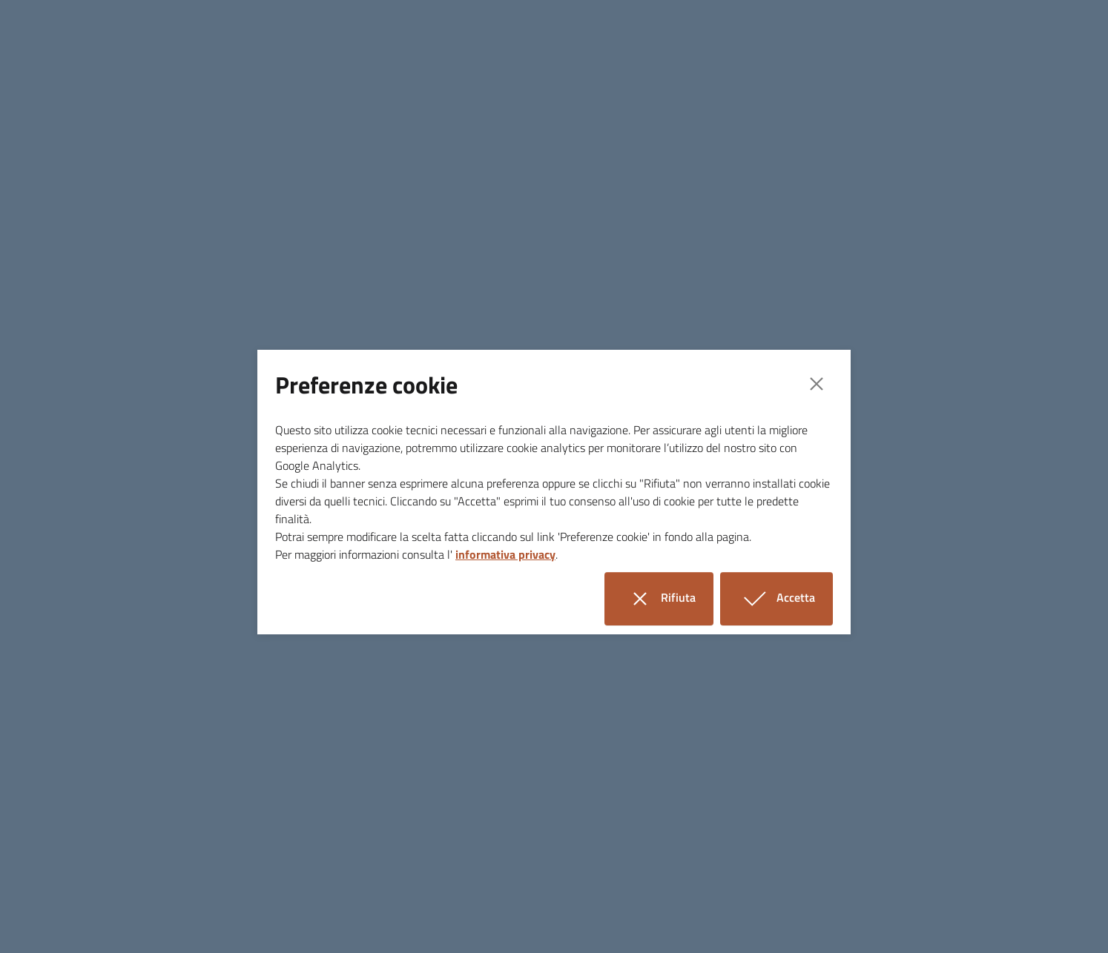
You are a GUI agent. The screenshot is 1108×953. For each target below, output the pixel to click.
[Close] (816, 384)
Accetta (785, 598)
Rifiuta (667, 598)
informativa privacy (505, 554)
